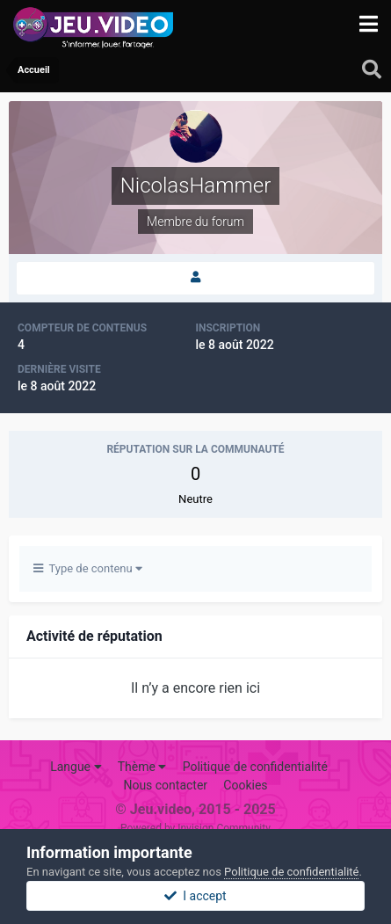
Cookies (245, 785)
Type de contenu (87, 568)
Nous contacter (165, 785)
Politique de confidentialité (255, 767)
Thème (142, 767)
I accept (195, 896)
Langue (75, 767)
